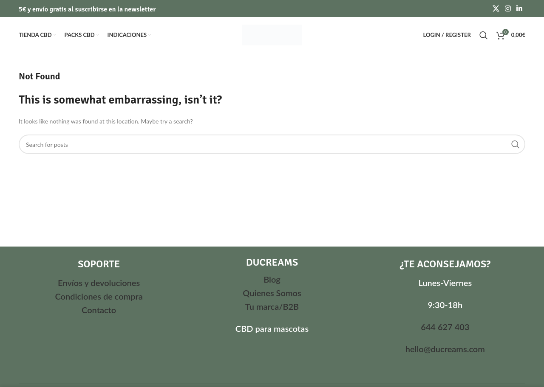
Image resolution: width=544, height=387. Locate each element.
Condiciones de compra (98, 296)
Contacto (99, 310)
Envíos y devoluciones (99, 283)
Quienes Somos (272, 293)
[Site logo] (272, 34)
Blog (272, 279)
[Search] (483, 35)
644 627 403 (445, 327)
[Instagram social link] (507, 8)
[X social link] (496, 8)
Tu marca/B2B (272, 306)
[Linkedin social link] (519, 8)
